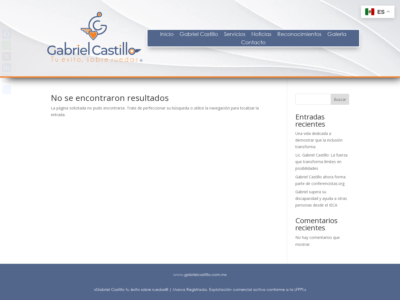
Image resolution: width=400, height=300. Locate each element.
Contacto (293, 42)
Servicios (274, 34)
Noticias (301, 34)
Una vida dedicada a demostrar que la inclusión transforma (319, 140)
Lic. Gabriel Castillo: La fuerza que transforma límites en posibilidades (321, 161)
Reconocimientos (339, 34)
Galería (376, 34)
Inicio (207, 34)
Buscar (340, 99)
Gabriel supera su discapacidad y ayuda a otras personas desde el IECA (321, 198)
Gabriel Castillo (239, 34)
